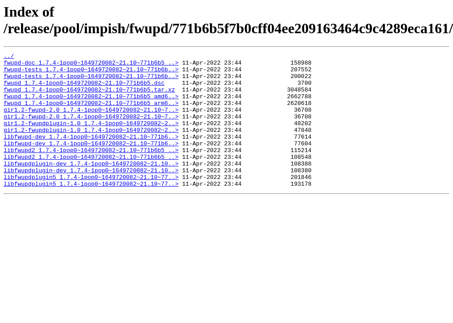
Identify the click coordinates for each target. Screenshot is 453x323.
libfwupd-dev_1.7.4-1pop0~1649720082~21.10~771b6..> (91, 154)
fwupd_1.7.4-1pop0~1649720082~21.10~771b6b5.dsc (84, 89)
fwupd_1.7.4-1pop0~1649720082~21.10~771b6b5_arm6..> (91, 113)
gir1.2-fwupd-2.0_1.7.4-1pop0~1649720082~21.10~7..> (91, 122)
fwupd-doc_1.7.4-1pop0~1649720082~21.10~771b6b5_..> (91, 65)
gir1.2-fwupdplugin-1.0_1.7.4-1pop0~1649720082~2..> (91, 138)
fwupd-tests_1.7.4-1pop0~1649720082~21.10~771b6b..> (91, 73)
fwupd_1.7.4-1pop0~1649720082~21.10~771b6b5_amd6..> (91, 105)
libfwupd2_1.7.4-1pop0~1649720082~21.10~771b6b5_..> (91, 170)
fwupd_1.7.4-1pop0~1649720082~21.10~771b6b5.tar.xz (89, 97)
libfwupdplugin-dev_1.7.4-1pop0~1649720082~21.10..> (91, 186)
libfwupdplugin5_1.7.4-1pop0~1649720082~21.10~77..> (91, 202)
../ (9, 57)
